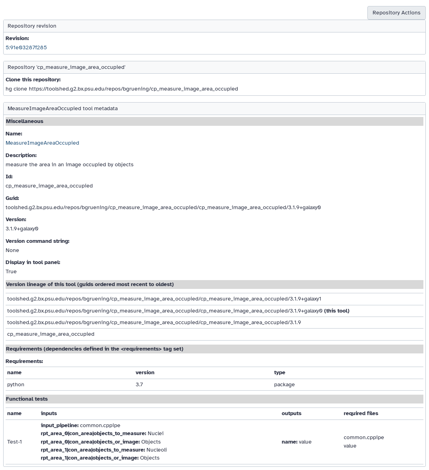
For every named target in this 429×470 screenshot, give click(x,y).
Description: (21, 155)
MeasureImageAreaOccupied (42, 142)
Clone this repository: (33, 79)
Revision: (17, 38)
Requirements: (24, 361)
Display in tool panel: (33, 262)
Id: (9, 176)
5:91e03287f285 (26, 47)
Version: (16, 219)
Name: (14, 133)
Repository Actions (397, 12)
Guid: (12, 198)
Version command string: (37, 241)
